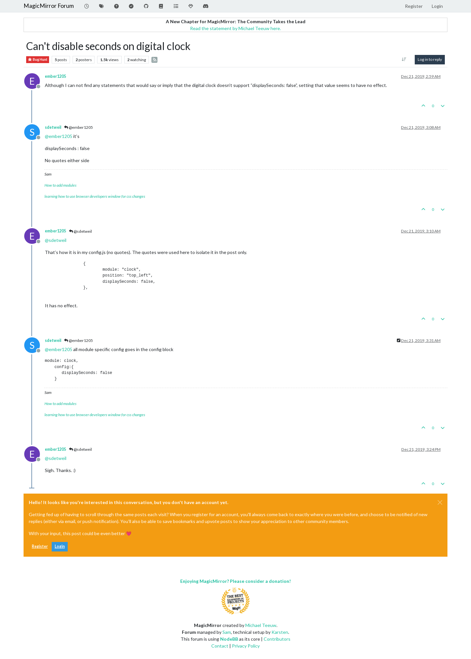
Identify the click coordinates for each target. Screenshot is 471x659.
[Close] (439, 502)
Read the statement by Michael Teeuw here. (235, 28)
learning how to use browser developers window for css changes (94, 196)
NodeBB (229, 639)
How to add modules (60, 185)
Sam (226, 632)
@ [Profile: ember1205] (58, 136)
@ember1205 (78, 127)
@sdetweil (80, 231)
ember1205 (55, 76)
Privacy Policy (246, 646)
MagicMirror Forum (49, 5)
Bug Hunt (37, 60)
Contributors (277, 639)
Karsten (279, 632)
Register (40, 546)
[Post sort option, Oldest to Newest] (404, 59)
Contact (219, 646)
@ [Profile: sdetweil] (55, 240)
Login (60, 546)
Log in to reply (430, 59)
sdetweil (53, 127)
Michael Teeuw (260, 625)
